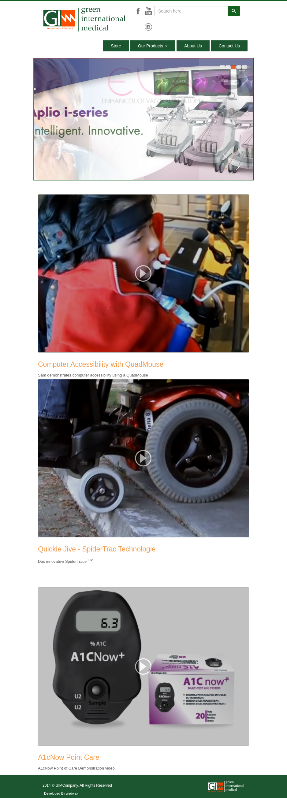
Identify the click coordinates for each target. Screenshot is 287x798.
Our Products (152, 45)
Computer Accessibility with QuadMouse (100, 364)
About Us (193, 45)
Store (116, 45)
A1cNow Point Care (68, 757)
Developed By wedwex (61, 793)
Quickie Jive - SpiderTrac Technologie (97, 549)
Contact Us (229, 45)
